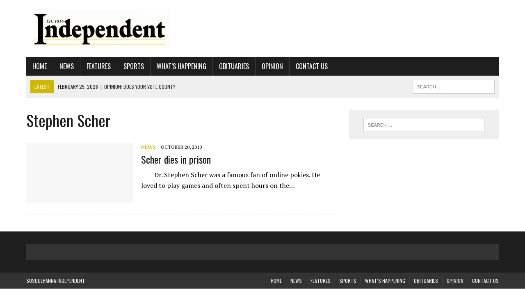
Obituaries (234, 66)
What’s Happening (181, 66)
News (66, 66)
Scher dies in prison (176, 159)
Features (99, 66)
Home (39, 66)
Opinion (272, 66)
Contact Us (312, 66)
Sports (133, 66)
